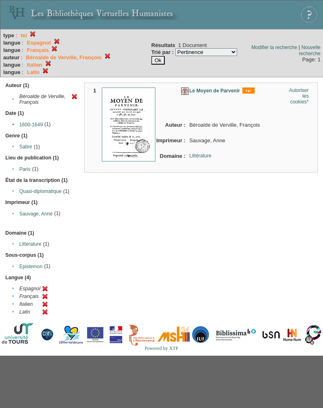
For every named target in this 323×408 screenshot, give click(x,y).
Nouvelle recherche (310, 50)
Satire (25, 147)
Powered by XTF (162, 348)
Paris (24, 169)
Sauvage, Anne (35, 214)
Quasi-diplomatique (40, 191)
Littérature (30, 244)
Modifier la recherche (274, 47)
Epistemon (31, 266)
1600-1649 (31, 125)
